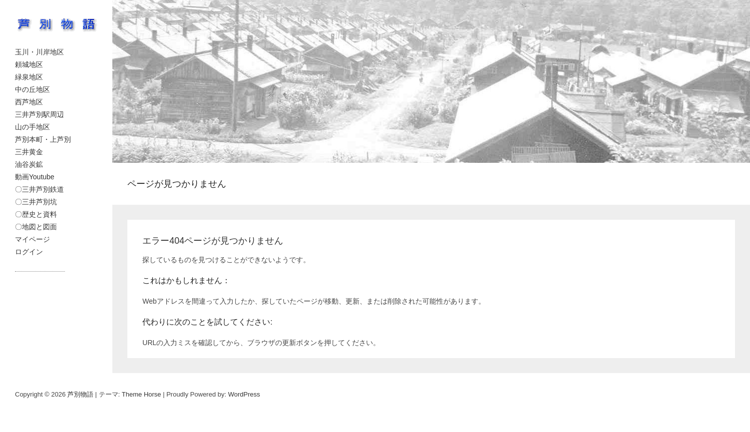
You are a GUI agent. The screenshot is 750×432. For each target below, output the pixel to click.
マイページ (32, 239)
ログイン (29, 252)
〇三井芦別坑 (36, 202)
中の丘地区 (32, 89)
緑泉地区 (29, 77)
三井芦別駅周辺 (39, 114)
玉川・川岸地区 (39, 52)
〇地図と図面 (36, 227)
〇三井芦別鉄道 (39, 189)
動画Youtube (34, 177)
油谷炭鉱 (29, 164)
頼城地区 (29, 64)
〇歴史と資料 (36, 214)
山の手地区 (32, 127)
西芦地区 (29, 102)
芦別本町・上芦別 (43, 139)
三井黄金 (29, 152)
